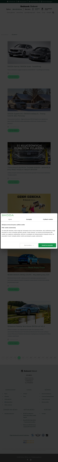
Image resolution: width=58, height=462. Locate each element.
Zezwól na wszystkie (47, 245)
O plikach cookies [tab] (48, 219)
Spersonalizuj (28, 245)
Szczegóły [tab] (29, 219)
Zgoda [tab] (10, 219)
